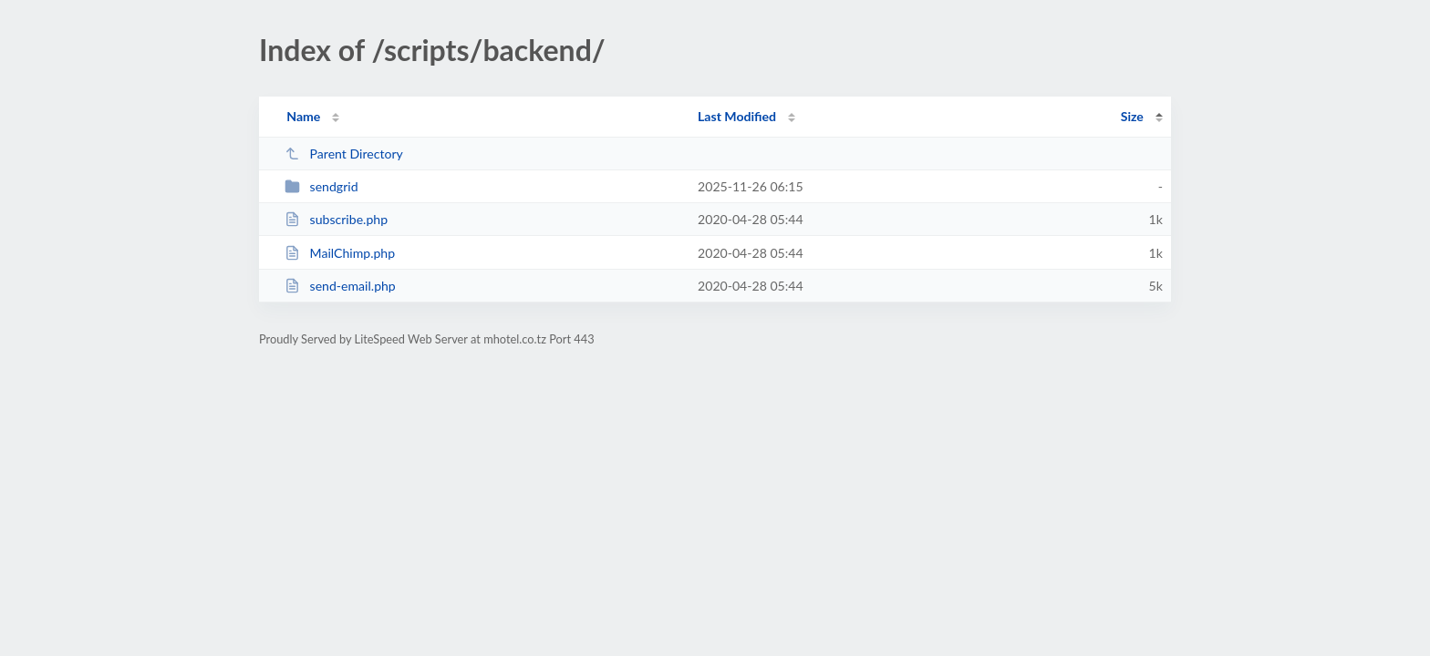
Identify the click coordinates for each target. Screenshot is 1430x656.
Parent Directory (344, 153)
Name (303, 116)
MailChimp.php (340, 253)
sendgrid (321, 186)
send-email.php (340, 285)
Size (1132, 116)
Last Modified (737, 116)
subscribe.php (336, 219)
